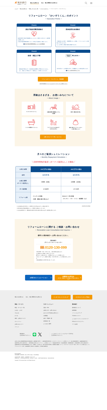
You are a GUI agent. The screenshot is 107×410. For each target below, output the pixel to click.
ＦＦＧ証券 (75, 371)
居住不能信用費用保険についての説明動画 (35, 91)
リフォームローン (44, 8)
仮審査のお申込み (68, 325)
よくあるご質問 (47, 371)
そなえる (17, 360)
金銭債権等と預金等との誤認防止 (32, 393)
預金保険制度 (64, 390)
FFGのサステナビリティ (78, 369)
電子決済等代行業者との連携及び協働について (52, 392)
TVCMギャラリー (76, 363)
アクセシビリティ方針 (19, 393)
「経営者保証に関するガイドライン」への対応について (39, 390)
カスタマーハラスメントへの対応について (61, 388)
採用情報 (74, 357)
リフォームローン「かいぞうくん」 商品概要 (53, 126)
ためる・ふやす (18, 357)
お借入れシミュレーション (39, 325)
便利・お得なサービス (20, 365)
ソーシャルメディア (77, 360)
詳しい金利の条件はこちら (73, 117)
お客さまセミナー (19, 371)
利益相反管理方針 (56, 390)
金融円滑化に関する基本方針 (21, 390)
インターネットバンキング (60, 344)
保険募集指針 (71, 390)
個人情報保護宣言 (75, 388)
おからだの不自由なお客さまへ (51, 360)
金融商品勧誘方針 (83, 388)
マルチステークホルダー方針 (70, 392)
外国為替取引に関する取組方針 (81, 390)
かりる (16, 363)
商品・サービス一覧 (33, 8)
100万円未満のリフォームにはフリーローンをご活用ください (53, 131)
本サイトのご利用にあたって (83, 392)
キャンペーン (18, 369)
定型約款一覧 (46, 368)
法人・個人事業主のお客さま (49, 2)
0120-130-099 (56, 295)
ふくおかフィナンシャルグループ (80, 366)
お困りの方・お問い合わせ (49, 357)
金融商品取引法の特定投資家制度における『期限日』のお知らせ (28, 392)
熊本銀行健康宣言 (44, 393)
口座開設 (45, 363)
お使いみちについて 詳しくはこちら (53, 184)
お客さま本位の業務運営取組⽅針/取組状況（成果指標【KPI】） (28, 388)
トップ (16, 8)
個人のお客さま (34, 2)
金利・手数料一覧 (47, 365)
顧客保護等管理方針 (47, 388)
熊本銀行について (76, 355)
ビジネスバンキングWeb (82, 344)
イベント (17, 374)
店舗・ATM (46, 355)
